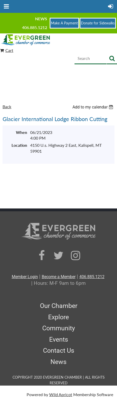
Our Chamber (58, 305)
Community (58, 328)
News (41, 18)
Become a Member (59, 276)
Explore (58, 317)
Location (19, 145)
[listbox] (93, 107)
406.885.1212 (34, 27)
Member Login (25, 276)
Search (112, 58)
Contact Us (58, 350)
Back (7, 106)
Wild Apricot (60, 394)
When (21, 132)
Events (58, 339)
